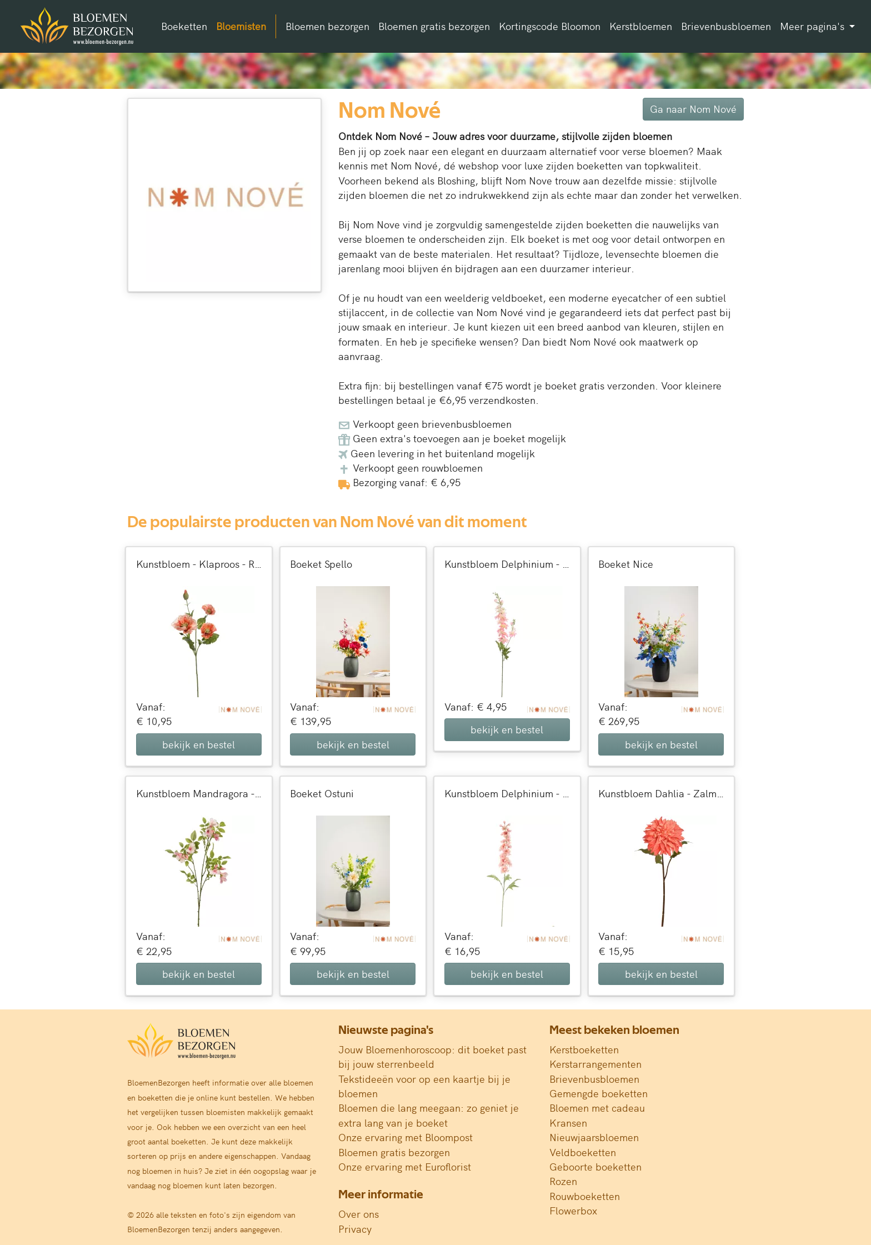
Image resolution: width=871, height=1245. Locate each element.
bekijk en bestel (198, 744)
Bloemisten (241, 26)
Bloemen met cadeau (597, 1107)
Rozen (563, 1181)
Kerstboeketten (584, 1049)
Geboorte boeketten (595, 1166)
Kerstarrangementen (595, 1064)
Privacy (355, 1229)
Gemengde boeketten (598, 1093)
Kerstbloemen (640, 26)
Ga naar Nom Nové (693, 109)
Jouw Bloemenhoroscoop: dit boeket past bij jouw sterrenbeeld (432, 1056)
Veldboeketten (582, 1152)
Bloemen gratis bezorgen (434, 26)
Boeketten (184, 26)
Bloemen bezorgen (327, 26)
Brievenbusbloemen (726, 26)
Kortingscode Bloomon (549, 26)
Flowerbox (573, 1210)
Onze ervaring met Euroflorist (404, 1166)
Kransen (568, 1122)
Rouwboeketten (584, 1196)
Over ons (358, 1214)
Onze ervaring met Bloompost (405, 1137)
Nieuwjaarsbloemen (594, 1137)
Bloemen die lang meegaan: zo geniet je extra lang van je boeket (428, 1115)
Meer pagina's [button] (813, 26)
